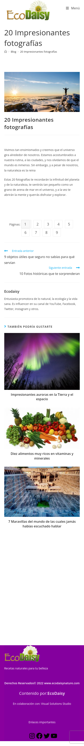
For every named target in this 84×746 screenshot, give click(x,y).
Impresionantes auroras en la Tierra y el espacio (42, 396)
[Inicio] (5, 51)
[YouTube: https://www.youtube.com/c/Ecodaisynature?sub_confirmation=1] (54, 638)
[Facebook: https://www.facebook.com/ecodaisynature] (39, 638)
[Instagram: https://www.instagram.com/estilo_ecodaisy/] (32, 638)
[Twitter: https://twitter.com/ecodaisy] (46, 638)
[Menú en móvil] (73, 8)
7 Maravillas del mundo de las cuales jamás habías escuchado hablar (42, 523)
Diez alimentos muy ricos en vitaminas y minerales (42, 455)
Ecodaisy (11, 291)
